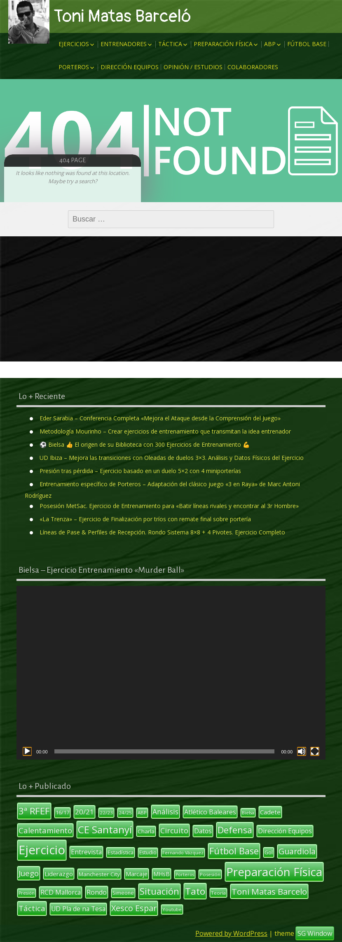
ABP (270, 44)
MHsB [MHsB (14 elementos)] (161, 874)
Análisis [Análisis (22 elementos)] (165, 811)
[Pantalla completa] (315, 751)
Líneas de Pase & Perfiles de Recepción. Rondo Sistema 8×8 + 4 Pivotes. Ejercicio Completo (162, 532)
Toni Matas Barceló (122, 16)
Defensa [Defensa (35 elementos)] (235, 830)
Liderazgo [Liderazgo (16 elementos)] (59, 874)
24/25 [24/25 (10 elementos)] (125, 812)
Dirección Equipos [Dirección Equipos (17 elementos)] (285, 830)
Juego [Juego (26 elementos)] (29, 873)
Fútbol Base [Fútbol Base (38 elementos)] (234, 851)
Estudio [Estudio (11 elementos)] (148, 852)
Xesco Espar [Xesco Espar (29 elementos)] (134, 908)
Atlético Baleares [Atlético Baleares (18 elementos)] (210, 811)
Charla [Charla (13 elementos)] (146, 831)
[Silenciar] (301, 751)
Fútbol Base (306, 44)
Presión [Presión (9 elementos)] (27, 893)
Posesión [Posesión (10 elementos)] (210, 874)
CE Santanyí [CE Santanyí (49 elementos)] (105, 829)
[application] (171, 673)
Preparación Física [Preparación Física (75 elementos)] (274, 871)
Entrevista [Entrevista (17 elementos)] (86, 851)
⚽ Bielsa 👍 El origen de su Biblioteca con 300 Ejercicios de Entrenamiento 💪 (145, 444)
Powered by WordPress (231, 933)
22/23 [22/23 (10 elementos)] (106, 812)
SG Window (314, 933)
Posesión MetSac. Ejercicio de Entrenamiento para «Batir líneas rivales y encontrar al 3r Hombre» (169, 506)
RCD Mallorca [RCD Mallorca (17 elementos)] (60, 892)
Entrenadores (124, 44)
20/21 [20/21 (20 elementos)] (84, 811)
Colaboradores (252, 67)
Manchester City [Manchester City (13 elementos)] (99, 874)
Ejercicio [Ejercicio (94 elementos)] (42, 850)
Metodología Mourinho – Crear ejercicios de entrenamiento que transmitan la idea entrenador (165, 431)
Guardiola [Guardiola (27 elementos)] (297, 851)
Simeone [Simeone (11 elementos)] (123, 892)
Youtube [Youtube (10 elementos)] (172, 909)
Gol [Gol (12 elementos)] (269, 852)
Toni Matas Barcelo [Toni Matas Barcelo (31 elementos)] (269, 891)
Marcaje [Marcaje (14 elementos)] (137, 874)
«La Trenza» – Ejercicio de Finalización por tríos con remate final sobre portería (145, 519)
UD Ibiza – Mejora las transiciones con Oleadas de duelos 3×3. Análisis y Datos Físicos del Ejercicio (172, 458)
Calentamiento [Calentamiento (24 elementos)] (45, 830)
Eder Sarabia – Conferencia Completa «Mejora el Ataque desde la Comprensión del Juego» (160, 418)
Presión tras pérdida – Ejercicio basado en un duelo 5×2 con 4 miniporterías (140, 471)
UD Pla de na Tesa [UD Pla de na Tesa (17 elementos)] (78, 908)
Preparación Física (223, 44)
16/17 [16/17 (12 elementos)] (62, 812)
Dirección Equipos (130, 67)
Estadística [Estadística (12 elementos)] (121, 852)
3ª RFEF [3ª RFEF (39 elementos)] (34, 810)
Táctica (170, 44)
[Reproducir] (27, 751)
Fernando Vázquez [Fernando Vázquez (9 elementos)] (183, 853)
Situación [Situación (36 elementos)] (159, 891)
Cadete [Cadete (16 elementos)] (270, 812)
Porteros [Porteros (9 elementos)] (185, 874)
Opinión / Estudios (193, 67)
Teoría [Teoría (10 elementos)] (218, 893)
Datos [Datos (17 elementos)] (203, 830)
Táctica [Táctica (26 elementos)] (32, 908)
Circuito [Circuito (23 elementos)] (174, 830)
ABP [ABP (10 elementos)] (142, 812)
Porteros (74, 67)
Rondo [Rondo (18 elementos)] (97, 892)
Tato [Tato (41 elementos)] (195, 891)
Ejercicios (74, 44)
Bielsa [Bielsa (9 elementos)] (248, 813)
